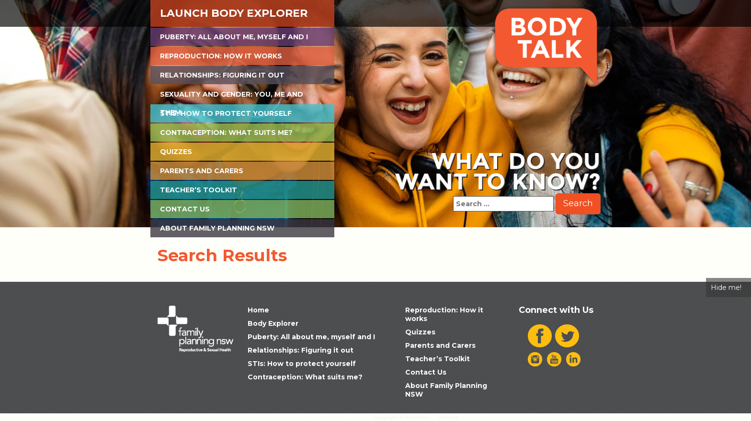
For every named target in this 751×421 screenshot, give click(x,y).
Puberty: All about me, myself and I (234, 37)
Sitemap (448, 417)
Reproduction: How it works (221, 56)
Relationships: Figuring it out (222, 75)
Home (258, 310)
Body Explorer (273, 323)
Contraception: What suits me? (226, 132)
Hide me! (726, 287)
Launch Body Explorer (233, 13)
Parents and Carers (201, 170)
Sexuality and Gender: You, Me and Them (231, 96)
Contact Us (185, 209)
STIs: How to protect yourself (226, 113)
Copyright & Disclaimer (402, 417)
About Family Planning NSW (217, 228)
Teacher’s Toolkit (198, 190)
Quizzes (176, 151)
